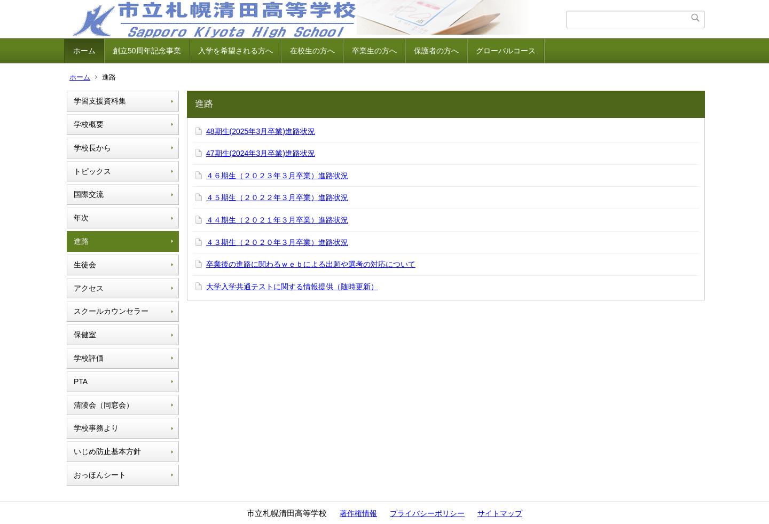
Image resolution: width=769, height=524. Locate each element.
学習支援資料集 (100, 101)
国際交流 (89, 194)
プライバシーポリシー (427, 513)
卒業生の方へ (374, 50)
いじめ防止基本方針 (107, 451)
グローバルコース (506, 50)
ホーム (84, 50)
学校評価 (89, 358)
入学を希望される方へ (235, 50)
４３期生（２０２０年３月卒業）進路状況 (277, 242)
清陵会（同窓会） (104, 405)
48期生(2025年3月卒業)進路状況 (260, 131)
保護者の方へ (436, 50)
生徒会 (85, 264)
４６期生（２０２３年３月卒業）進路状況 (277, 175)
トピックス (92, 171)
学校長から (92, 148)
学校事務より (96, 428)
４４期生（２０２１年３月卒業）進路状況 (277, 220)
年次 (81, 217)
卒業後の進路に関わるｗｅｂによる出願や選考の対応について (310, 264)
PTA (81, 381)
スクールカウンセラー (111, 311)
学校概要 (89, 124)
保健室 (85, 334)
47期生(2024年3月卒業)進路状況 (260, 153)
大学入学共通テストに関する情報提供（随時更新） (292, 286)
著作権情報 (358, 513)
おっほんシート (100, 475)
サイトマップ (499, 513)
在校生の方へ (312, 50)
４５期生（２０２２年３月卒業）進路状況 (277, 197)
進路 (81, 241)
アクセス (89, 288)
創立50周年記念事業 (147, 50)
